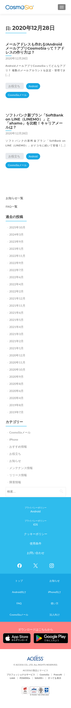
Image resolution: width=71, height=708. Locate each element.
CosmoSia (44, 674)
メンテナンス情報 (21, 468)
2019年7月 (16, 412)
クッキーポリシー (35, 534)
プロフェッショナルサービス (21, 674)
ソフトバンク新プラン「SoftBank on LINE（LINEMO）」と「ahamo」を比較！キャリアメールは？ (34, 121)
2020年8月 (16, 383)
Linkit (12, 678)
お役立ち (14, 86)
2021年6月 (16, 312)
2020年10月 (17, 369)
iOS (35, 524)
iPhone (13, 439)
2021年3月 (16, 334)
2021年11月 (17, 305)
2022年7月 (16, 270)
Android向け (19, 592)
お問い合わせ (35, 553)
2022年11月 (17, 255)
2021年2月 (16, 341)
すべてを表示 (54, 678)
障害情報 (15, 482)
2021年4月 (16, 326)
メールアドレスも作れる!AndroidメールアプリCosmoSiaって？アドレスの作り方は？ (34, 48)
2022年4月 (16, 284)
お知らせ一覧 (14, 198)
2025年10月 (17, 227)
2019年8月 (16, 405)
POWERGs (25, 678)
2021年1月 (16, 348)
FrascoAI (58, 674)
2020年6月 (16, 390)
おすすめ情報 (18, 446)
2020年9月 (16, 376)
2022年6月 (16, 277)
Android (33, 86)
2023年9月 (16, 241)
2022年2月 (16, 291)
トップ (19, 580)
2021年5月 (16, 319)
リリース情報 (18, 475)
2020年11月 (17, 362)
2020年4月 (16, 398)
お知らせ (15, 460)
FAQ (19, 603)
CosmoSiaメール (17, 94)
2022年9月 (16, 262)
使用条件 (35, 543)
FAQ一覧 (11, 206)
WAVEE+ (39, 678)
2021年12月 (17, 298)
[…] (7, 75)
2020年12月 (17, 355)
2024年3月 (16, 234)
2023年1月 (16, 248)
